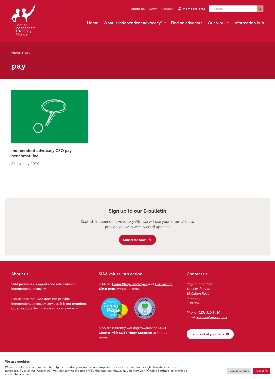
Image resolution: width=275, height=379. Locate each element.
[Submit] (260, 8)
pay (27, 53)
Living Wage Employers (129, 284)
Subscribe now (137, 239)
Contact (167, 9)
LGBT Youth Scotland (135, 333)
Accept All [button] (262, 370)
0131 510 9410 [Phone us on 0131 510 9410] (209, 312)
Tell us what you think (210, 334)
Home (16, 53)
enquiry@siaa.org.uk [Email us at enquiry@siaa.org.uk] (212, 317)
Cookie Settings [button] (239, 370)
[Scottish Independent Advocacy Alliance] (25, 21)
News (153, 9)
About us (138, 9)
